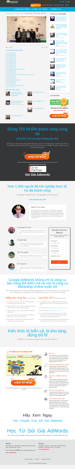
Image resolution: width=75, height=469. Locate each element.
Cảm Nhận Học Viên (59, 5)
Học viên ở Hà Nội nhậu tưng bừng (14, 80)
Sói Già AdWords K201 (12, 53)
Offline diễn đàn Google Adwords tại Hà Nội (16, 69)
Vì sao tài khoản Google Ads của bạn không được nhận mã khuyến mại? (62, 52)
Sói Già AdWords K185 (12, 55)
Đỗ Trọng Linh (22, 263)
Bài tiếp (44, 47)
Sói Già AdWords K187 (12, 76)
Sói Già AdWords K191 (12, 84)
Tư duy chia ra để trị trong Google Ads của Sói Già (61, 74)
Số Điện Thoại (54, 246)
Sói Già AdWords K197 (12, 81)
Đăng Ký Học (35, 5)
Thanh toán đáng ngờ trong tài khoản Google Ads (61, 35)
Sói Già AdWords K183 (12, 66)
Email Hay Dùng (55, 251)
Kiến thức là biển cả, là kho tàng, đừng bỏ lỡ (37, 332)
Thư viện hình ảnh (19, 13)
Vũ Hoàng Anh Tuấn (24, 227)
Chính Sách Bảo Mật (28, 463)
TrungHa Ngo (21, 239)
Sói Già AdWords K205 (12, 61)
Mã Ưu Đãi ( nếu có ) (55, 256)
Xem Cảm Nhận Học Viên (37, 200)
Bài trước (9, 47)
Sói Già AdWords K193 (12, 77)
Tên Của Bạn (54, 241)
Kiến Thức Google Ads (47, 5)
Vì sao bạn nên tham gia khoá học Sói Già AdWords (61, 87)
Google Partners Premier (54, 310)
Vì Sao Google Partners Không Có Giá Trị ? (61, 59)
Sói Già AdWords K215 (12, 59)
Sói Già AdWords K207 (12, 54)
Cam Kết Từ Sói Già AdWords (60, 80)
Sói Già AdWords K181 (12, 67)
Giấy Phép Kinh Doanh (46, 463)
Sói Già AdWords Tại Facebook (40, 467)
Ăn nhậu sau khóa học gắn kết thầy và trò (16, 85)
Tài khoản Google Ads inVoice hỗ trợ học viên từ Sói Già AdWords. (61, 18)
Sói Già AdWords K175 (12, 78)
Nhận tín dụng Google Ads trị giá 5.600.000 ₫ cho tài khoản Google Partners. (61, 26)
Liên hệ (67, 5)
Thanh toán (37, 463)
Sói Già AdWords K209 (12, 70)
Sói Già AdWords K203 (12, 63)
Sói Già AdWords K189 (12, 71)
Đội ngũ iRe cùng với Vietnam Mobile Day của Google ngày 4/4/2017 (22, 74)
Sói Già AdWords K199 (12, 57)
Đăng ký (59, 262)
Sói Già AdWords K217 (12, 65)
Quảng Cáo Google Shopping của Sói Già (61, 65)
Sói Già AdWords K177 (12, 58)
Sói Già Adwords (10, 13)
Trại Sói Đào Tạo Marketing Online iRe (59, 307)
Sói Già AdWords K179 (12, 73)
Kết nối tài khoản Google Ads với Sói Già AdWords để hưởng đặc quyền (62, 43)
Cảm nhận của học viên (57, 397)
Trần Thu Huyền (22, 252)
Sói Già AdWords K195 (12, 82)
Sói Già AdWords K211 (12, 86)
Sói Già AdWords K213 (12, 62)
